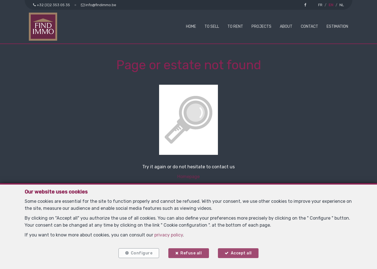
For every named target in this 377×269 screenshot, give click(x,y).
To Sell (211, 26)
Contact (309, 26)
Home (191, 26)
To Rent (235, 26)
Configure (141, 252)
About (286, 26)
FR (320, 5)
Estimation (337, 26)
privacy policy (168, 234)
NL (341, 5)
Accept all (241, 252)
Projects (261, 26)
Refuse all (191, 252)
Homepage (188, 176)
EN (331, 5)
